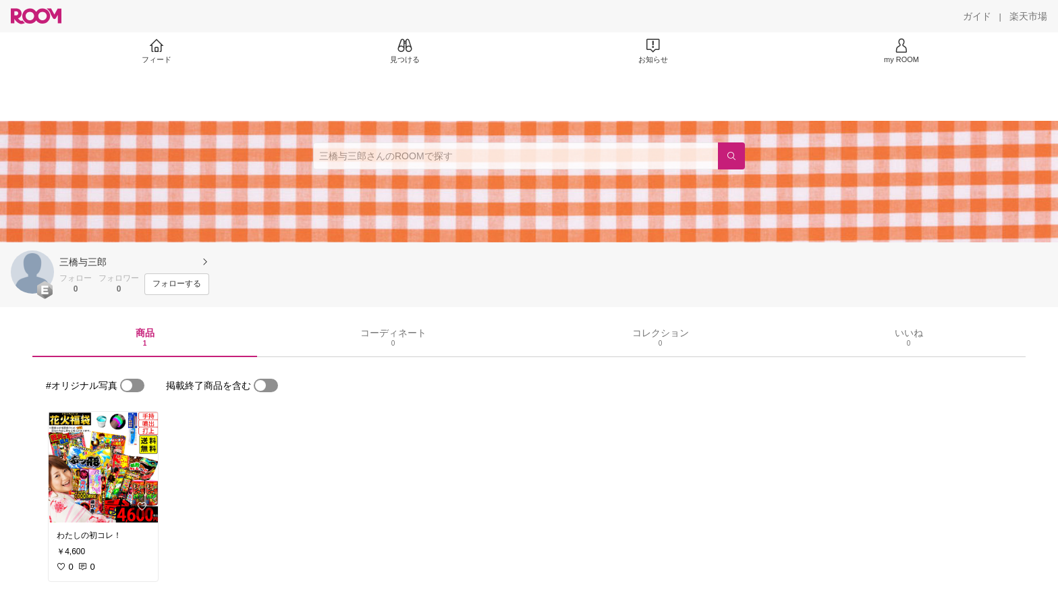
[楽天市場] (1028, 16)
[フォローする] (176, 284)
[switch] (132, 385)
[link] (103, 467)
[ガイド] (977, 16)
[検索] (731, 155)
